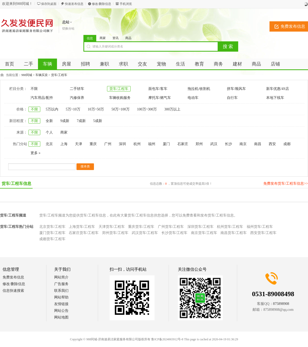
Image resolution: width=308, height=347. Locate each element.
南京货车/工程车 (204, 233)
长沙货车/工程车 (174, 233)
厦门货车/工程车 (52, 233)
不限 (34, 89)
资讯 (115, 38)
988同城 (26, 75)
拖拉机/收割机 (199, 89)
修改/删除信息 (101, 4)
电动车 (193, 98)
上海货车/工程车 (82, 227)
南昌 (257, 144)
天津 (78, 144)
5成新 (97, 121)
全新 (49, 121)
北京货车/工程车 (52, 227)
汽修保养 (77, 98)
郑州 (199, 144)
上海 (64, 144)
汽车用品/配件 (42, 98)
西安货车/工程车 (263, 233)
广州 (107, 144)
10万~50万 (96, 109)
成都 (287, 144)
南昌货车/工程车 (233, 233)
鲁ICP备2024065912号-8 (167, 339)
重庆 (93, 144)
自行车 (232, 98)
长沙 (228, 144)
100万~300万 (147, 109)
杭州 (137, 144)
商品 (128, 38)
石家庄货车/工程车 (84, 233)
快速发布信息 (74, 4)
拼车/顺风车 (236, 89)
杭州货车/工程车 (230, 227)
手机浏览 (126, 4)
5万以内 (52, 109)
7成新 (81, 121)
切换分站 (68, 28)
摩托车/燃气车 (159, 98)
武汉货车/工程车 (145, 233)
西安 (272, 144)
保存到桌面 (48, 4)
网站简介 (61, 277)
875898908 (281, 304)
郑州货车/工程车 (115, 233)
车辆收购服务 (120, 98)
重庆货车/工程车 (141, 227)
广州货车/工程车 (171, 227)
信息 (90, 38)
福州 (151, 144)
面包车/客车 (157, 89)
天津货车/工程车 (112, 227)
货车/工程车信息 (16, 183)
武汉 (213, 144)
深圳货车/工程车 (200, 227)
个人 (49, 132)
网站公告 (61, 311)
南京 (243, 144)
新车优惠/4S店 (277, 89)
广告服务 (61, 284)
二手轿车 (77, 89)
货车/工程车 (59, 75)
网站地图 (61, 317)
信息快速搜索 (13, 291)
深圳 (122, 144)
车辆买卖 (41, 75)
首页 (9, 64)
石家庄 (182, 144)
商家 (103, 38)
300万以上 (172, 109)
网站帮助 (61, 297)
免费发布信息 (13, 277)
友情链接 (61, 304)
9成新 (64, 121)
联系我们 (61, 291)
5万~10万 (73, 109)
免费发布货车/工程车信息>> (285, 183)
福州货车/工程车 (260, 227)
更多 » (36, 153)
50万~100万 (120, 109)
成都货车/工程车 (52, 239)
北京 (49, 144)
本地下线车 (275, 98)
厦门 (166, 144)
